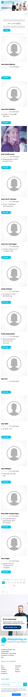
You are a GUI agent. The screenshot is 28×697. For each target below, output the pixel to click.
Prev (8, 579)
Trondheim (4, 669)
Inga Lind (4, 379)
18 (15, 582)
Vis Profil (5, 77)
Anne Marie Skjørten (8, 64)
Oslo (2, 666)
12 (21, 579)
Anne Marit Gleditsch (8, 109)
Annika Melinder (6, 289)
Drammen (17, 671)
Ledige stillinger (5, 651)
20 (20, 582)
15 (6, 582)
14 (3, 582)
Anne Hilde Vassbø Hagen (10, 513)
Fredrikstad (18, 666)
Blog (2, 657)
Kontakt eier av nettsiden (7, 655)
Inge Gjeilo (4, 423)
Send (25, 684)
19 (17, 582)
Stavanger (3, 671)
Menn (9, 23)
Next (24, 582)
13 (24, 579)
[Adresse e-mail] (14, 684)
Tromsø (17, 667)
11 (18, 579)
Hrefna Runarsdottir (8, 334)
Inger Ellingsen (6, 468)
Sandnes (17, 669)
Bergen (3, 667)
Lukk (24, 694)
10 (15, 579)
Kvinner (13, 23)
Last (14, 585)
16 (9, 582)
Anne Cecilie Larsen (7, 154)
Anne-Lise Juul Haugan (9, 244)
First (4, 579)
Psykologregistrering (10, 627)
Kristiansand (4, 673)
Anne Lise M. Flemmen (8, 199)
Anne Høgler (5, 558)
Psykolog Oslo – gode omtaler (8, 653)
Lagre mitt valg (16, 694)
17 (12, 582)
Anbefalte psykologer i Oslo (8, 649)
